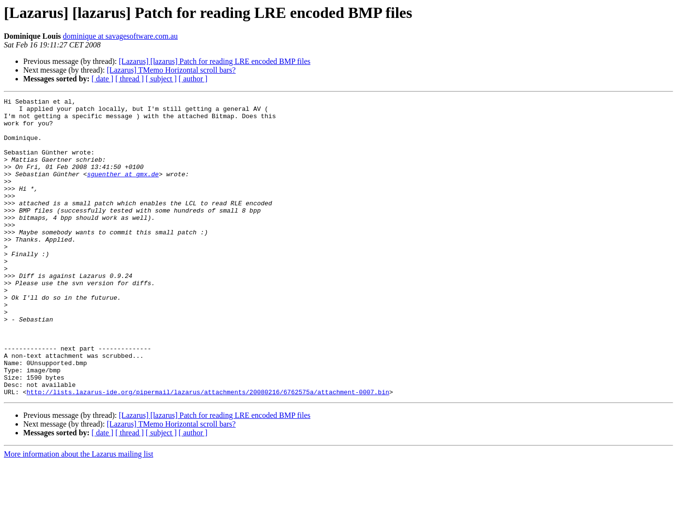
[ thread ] (129, 79)
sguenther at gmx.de (123, 189)
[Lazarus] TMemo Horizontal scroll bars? (171, 70)
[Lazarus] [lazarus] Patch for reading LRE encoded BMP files (214, 61)
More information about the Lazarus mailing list (78, 513)
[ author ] (193, 79)
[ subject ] (161, 79)
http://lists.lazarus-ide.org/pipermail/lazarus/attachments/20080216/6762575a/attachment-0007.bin (208, 451)
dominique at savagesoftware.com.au (120, 36)
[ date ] (102, 79)
